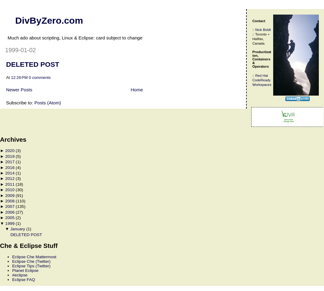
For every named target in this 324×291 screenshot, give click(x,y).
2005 (9, 217)
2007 (9, 206)
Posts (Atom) (47, 102)
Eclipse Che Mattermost (34, 257)
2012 (9, 178)
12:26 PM (19, 77)
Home (137, 89)
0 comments (40, 77)
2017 (9, 162)
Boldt (267, 30)
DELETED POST (32, 64)
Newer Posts (19, 89)
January (17, 229)
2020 (9, 150)
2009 (9, 195)
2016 (9, 167)
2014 (9, 173)
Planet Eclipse (25, 270)
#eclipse (19, 275)
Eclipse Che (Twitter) (31, 261)
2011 (9, 184)
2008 (9, 201)
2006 (9, 212)
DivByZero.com (49, 20)
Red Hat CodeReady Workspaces (261, 80)
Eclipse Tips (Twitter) (31, 266)
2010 (9, 190)
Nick (258, 30)
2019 (9, 156)
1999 (9, 223)
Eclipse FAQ (23, 279)
